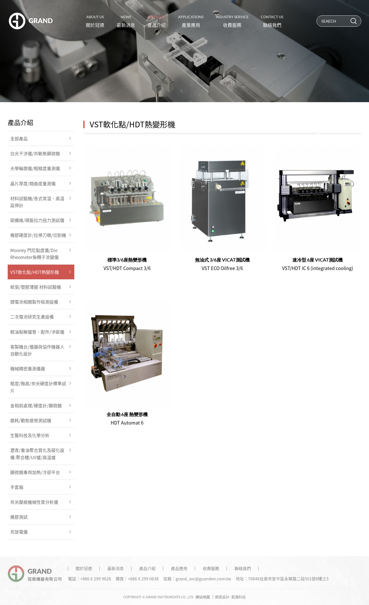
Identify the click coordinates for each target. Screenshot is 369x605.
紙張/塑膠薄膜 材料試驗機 (35, 287)
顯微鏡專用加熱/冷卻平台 (35, 472)
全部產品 (19, 138)
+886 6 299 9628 (95, 578)
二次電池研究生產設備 (32, 316)
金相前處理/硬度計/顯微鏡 (36, 405)
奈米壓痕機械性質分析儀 (34, 502)
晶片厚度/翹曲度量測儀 (33, 183)
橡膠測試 (19, 517)
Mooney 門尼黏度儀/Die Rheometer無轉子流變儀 (34, 253)
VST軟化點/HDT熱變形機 (34, 272)
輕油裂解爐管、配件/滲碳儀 (37, 332)
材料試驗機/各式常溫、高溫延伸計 (37, 201)
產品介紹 (156, 21)
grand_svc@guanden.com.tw (203, 578)
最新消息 (126, 21)
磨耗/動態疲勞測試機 (30, 420)
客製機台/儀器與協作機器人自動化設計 (37, 350)
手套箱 (16, 487)
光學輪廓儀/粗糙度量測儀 (35, 168)
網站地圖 (203, 596)
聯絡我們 (272, 21)
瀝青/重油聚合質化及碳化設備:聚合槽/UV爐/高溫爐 (37, 453)
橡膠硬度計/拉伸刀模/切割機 (38, 235)
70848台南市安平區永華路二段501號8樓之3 (288, 578)
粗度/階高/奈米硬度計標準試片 (38, 386)
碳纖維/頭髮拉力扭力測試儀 (37, 220)
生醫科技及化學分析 (29, 435)
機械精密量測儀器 (27, 368)
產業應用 (190, 21)
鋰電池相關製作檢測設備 (34, 302)
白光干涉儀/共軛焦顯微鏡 (35, 153)
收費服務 (232, 21)
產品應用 (179, 568)
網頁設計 (222, 596)
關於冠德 (95, 21)
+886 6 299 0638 (143, 578)
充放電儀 (19, 532)
